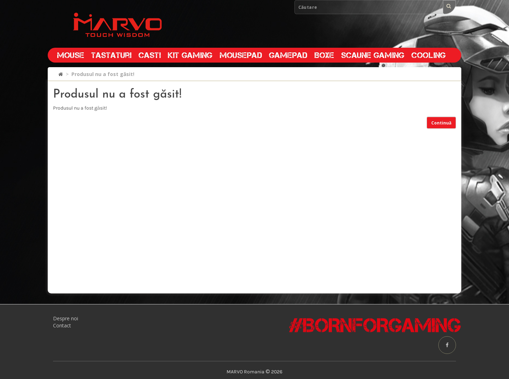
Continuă (441, 123)
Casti (150, 55)
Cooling (428, 55)
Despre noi (65, 318)
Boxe (324, 55)
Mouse (70, 55)
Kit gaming (190, 55)
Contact (62, 325)
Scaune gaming (372, 55)
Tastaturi (111, 55)
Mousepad (241, 55)
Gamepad (288, 55)
